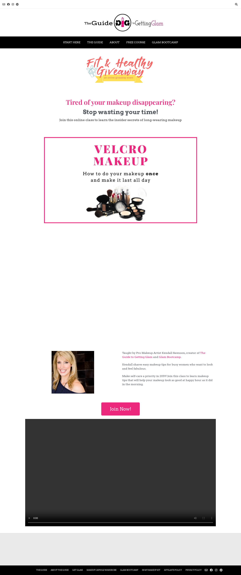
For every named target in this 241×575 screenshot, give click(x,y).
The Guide (95, 42)
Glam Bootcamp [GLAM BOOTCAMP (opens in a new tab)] (165, 42)
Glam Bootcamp (170, 357)
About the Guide (60, 570)
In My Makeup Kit (151, 570)
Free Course (135, 42)
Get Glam (77, 570)
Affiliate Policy (173, 570)
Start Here (71, 42)
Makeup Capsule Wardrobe (101, 570)
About (114, 42)
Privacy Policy (194, 570)
